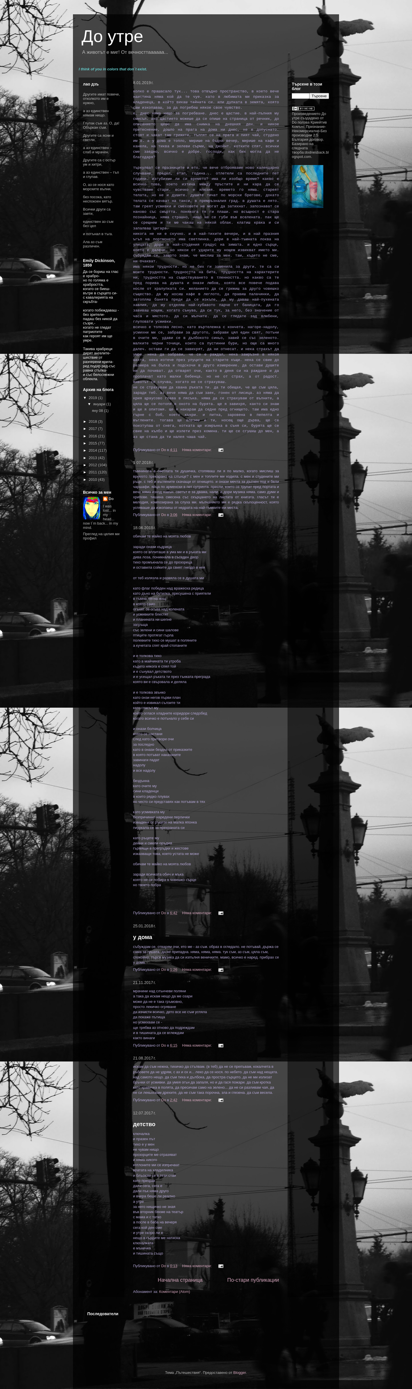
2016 (93, 436)
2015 (93, 443)
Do (111, 499)
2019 (93, 398)
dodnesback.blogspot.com (310, 154)
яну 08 (98, 410)
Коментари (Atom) (174, 1291)
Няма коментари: (197, 450)
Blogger (239, 1372)
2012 (93, 465)
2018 (93, 421)
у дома (142, 937)
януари (99, 404)
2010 (93, 479)
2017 (93, 428)
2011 (93, 472)
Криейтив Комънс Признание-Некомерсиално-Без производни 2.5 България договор (309, 131)
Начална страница (180, 1280)
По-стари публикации (253, 1280)
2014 (93, 450)
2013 (93, 458)
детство (144, 1124)
